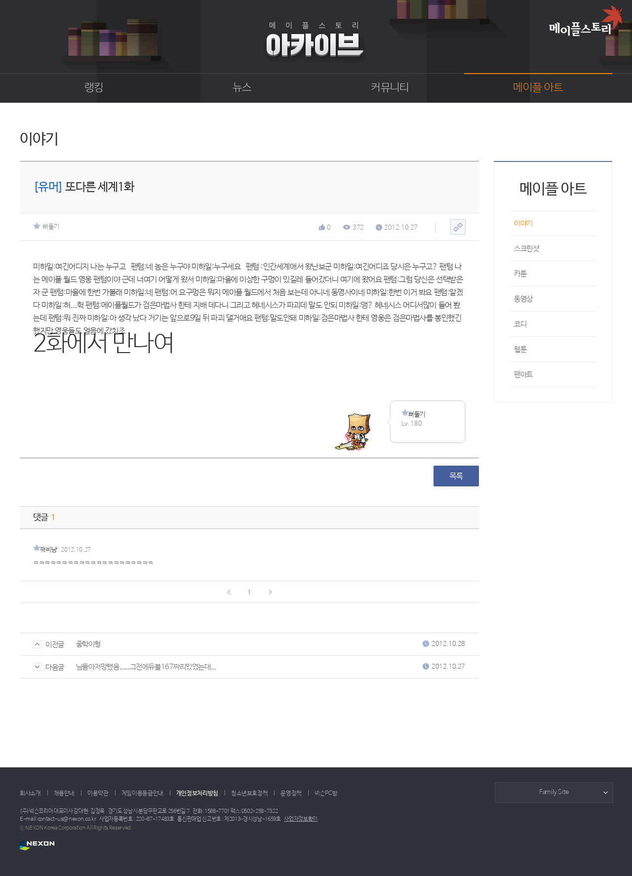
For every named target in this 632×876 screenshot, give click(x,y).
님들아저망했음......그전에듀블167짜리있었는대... (146, 667)
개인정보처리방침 (197, 793)
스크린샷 (526, 248)
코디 (520, 324)
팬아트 (523, 374)
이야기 (523, 223)
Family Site (554, 792)
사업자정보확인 (300, 819)
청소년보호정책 (249, 793)
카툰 (520, 274)
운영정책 (291, 793)
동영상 (523, 299)
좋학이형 (88, 644)
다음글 (48, 667)
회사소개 (30, 793)
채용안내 (64, 793)
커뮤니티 (390, 87)
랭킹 (94, 87)
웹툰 (520, 349)
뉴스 (242, 87)
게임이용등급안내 (142, 793)
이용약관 (98, 793)
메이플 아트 (538, 87)
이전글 (48, 644)
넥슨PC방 (326, 793)
